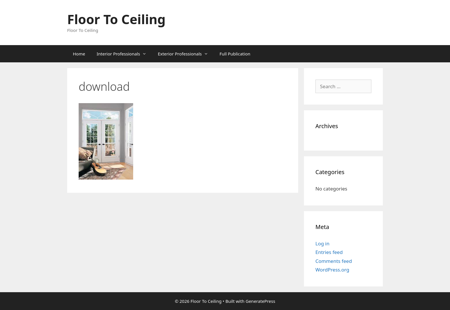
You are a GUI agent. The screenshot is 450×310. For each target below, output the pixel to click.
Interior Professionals (124, 53)
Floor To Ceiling (116, 19)
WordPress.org (332, 269)
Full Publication (235, 54)
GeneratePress (260, 301)
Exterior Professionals (186, 53)
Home (79, 54)
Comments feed (333, 261)
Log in (322, 243)
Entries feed (329, 252)
